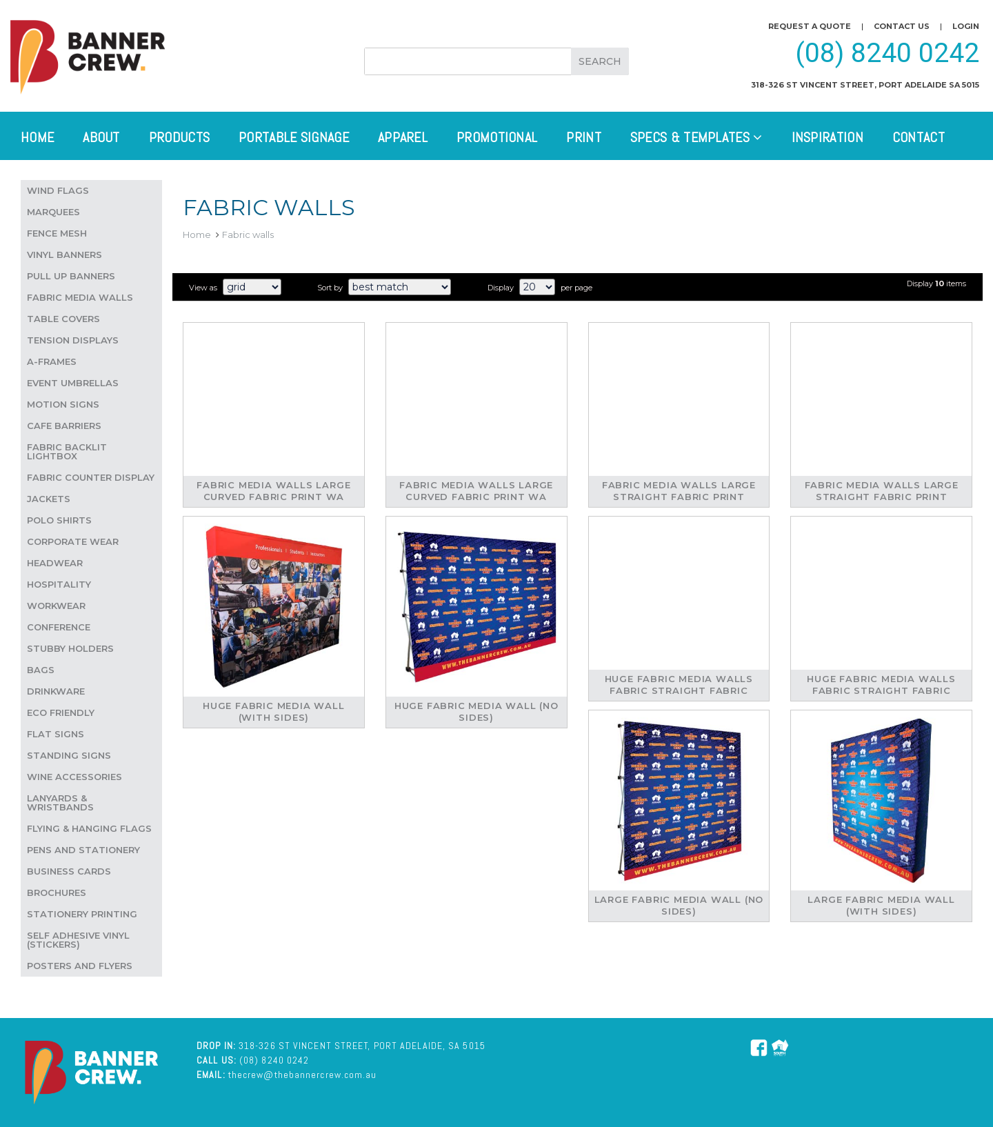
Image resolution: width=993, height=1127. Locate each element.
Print (583, 137)
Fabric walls (248, 234)
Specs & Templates (696, 137)
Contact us (902, 26)
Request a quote (809, 26)
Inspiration (827, 137)
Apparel (403, 137)
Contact (918, 137)
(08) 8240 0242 (887, 53)
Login (965, 26)
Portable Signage (294, 137)
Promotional (497, 137)
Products (179, 137)
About (101, 137)
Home (37, 137)
